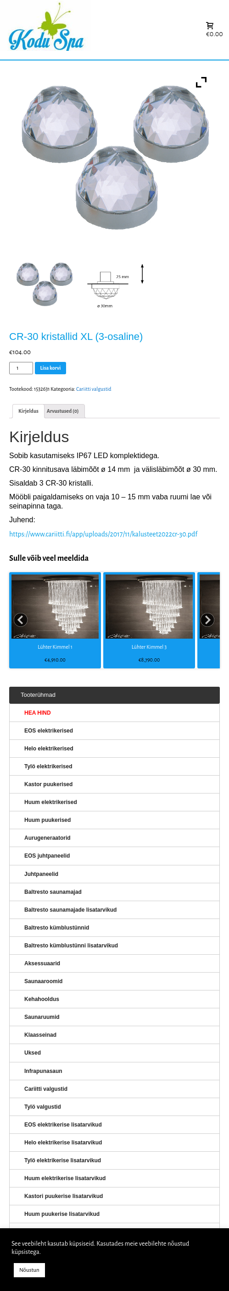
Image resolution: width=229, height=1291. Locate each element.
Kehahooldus (41, 999)
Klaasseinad (40, 1035)
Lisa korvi (50, 368)
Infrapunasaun (43, 1071)
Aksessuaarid (42, 963)
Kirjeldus (28, 411)
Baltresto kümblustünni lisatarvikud (71, 945)
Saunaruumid (42, 1017)
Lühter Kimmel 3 (149, 647)
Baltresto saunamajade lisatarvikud (70, 910)
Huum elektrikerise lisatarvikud (65, 1178)
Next (208, 620)
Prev (21, 620)
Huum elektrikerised (50, 802)
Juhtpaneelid (41, 874)
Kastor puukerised (48, 784)
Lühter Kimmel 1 (55, 647)
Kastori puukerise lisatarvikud (63, 1196)
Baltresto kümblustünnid (56, 927)
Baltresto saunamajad (53, 892)
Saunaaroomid (43, 981)
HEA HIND (37, 713)
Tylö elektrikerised (48, 766)
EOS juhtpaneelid (47, 856)
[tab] (28, 411)
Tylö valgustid (42, 1107)
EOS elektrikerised (48, 731)
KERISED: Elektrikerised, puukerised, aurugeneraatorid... (103, 30)
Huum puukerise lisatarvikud (62, 1214)
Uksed (32, 1053)
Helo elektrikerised (48, 748)
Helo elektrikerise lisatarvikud (63, 1142)
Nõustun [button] (29, 1270)
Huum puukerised (47, 820)
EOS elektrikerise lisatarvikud (63, 1124)
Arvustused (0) (63, 411)
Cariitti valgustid (94, 389)
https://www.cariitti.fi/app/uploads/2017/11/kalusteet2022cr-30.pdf (103, 534)
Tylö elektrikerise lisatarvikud (62, 1160)
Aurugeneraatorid (47, 838)
